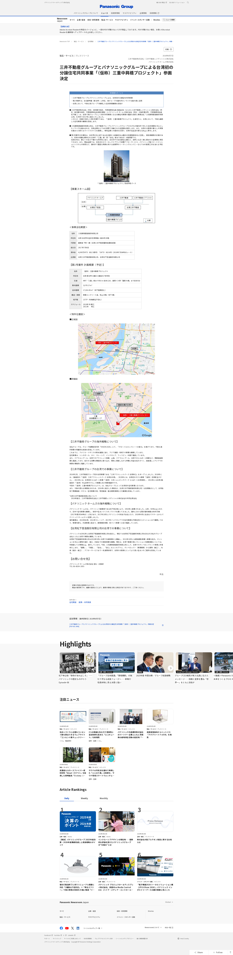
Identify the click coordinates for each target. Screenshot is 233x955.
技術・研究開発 (93, 20)
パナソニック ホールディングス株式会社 (57, 2)
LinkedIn (71, 935)
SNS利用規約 (88, 938)
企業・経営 (81, 20)
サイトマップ (57, 938)
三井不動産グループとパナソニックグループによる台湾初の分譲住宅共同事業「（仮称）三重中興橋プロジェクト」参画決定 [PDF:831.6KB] (116, 625)
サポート (47, 938)
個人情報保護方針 (142, 938)
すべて (72, 20)
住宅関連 (90, 41)
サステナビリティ (121, 20)
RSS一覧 (168, 927)
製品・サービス (107, 20)
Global (168, 902)
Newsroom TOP (65, 41)
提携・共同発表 (85, 602)
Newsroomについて (152, 927)
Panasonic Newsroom (74, 902)
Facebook (48, 935)
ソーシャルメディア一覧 (91, 928)
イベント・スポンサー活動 (140, 20)
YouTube (58, 935)
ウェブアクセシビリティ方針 (104, 938)
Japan (62, 19)
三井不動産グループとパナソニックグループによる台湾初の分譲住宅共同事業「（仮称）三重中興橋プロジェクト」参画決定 (136, 41)
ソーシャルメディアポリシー (125, 938)
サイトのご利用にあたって (72, 938)
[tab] (84, 798)
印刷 (168, 49)
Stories (156, 20)
